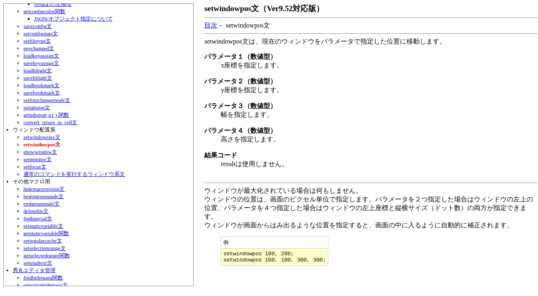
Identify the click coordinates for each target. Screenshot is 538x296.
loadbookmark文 (41, 85)
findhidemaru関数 (43, 278)
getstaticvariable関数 (46, 233)
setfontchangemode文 (46, 100)
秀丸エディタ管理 (34, 270)
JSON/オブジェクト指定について (73, 19)
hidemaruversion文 (44, 189)
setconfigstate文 (40, 33)
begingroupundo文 (43, 196)
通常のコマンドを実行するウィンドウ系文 (74, 174)
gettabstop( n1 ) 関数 (46, 115)
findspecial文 (37, 218)
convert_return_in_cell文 (50, 122)
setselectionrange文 (44, 248)
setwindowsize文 (41, 137)
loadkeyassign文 (41, 56)
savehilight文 (37, 78)
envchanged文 (38, 48)
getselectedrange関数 (46, 255)
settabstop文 (36, 107)
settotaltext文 (37, 263)
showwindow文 (40, 152)
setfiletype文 (37, 41)
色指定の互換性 (53, 4)
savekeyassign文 (41, 63)
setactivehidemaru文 (45, 285)
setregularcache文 (42, 241)
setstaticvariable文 (43, 226)
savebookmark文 (41, 93)
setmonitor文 (37, 159)
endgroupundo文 (41, 204)
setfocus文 (34, 167)
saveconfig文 (37, 26)
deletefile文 (35, 211)
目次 (210, 25)
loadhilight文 (37, 70)
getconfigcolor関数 (44, 11)
